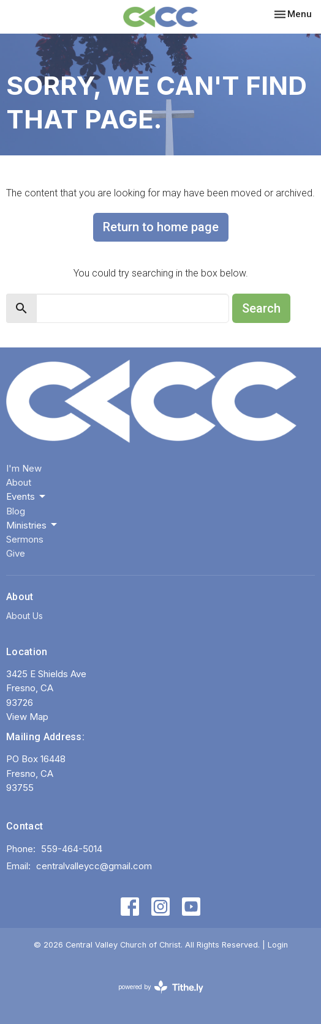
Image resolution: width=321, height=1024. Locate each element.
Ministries (32, 525)
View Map (27, 716)
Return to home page (161, 227)
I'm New (24, 468)
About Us (24, 615)
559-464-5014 (71, 849)
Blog (15, 511)
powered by (160, 987)
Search (261, 308)
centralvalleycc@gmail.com (94, 866)
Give (15, 553)
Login (278, 944)
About (18, 482)
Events (26, 497)
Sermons (24, 539)
